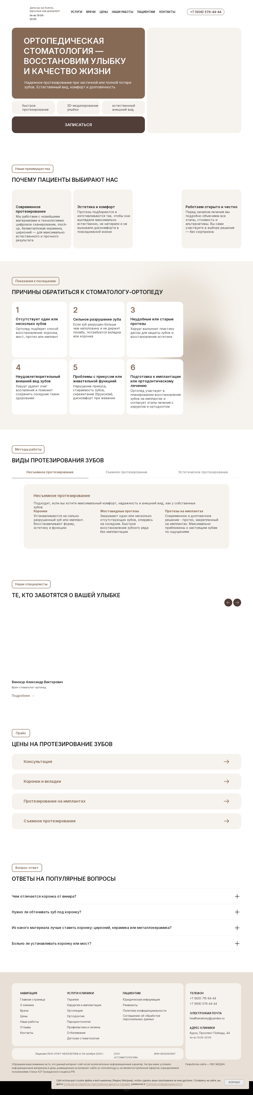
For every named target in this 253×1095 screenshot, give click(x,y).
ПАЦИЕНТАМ (146, 11)
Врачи (24, 1010)
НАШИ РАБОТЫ (122, 11)
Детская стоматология (83, 1038)
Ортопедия (75, 1010)
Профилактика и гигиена (83, 1027)
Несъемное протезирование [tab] (50, 472)
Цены (23, 1016)
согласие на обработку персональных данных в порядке (97, 1084)
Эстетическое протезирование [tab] (203, 472)
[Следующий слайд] (237, 603)
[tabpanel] (126, 521)
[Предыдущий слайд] (228, 603)
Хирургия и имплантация (84, 1005)
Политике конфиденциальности (164, 1084)
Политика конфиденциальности (144, 1010)
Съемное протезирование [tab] (126, 472)
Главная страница (32, 999)
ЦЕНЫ (104, 11)
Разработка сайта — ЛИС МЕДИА (205, 1064)
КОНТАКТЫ (167, 11)
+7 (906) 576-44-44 (203, 1003)
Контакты (26, 1032)
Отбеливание (76, 1032)
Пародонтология (79, 1021)
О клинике (27, 1005)
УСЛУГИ (76, 11)
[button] (78, 124)
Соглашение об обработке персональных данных (141, 1017)
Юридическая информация (141, 999)
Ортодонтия (75, 1016)
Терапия (73, 999)
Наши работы (29, 1021)
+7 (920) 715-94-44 (203, 998)
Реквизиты (130, 1005)
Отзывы (25, 1027)
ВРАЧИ (90, 11)
